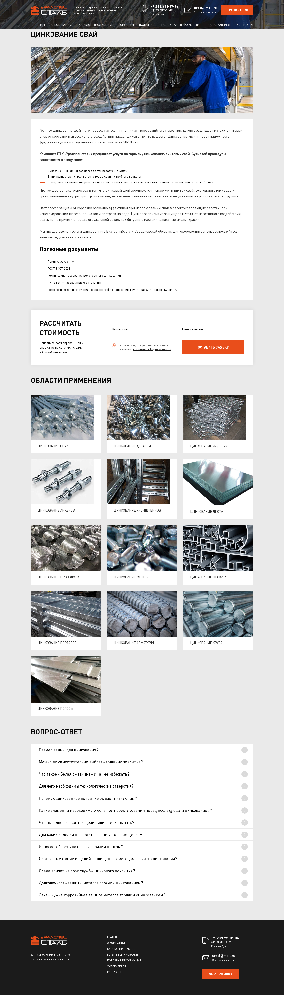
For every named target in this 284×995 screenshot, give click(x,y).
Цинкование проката (208, 577)
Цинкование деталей (132, 446)
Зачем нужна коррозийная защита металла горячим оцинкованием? (102, 894)
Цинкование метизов (133, 577)
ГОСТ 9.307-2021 (58, 268)
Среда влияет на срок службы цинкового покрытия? (87, 870)
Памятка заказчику (60, 261)
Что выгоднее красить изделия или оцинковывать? (86, 822)
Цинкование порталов (57, 643)
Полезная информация (181, 24)
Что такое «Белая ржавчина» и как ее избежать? (84, 773)
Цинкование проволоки (58, 577)
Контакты (245, 24)
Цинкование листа (206, 511)
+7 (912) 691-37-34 (164, 6)
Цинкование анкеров (56, 510)
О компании (61, 24)
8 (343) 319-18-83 (162, 10)
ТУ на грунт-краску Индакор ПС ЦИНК (74, 282)
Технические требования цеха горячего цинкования (84, 275)
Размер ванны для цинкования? (68, 749)
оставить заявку (213, 347)
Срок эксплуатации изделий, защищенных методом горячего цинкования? (108, 858)
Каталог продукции (95, 24)
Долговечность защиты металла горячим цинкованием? (91, 882)
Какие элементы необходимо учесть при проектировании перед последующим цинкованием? (125, 810)
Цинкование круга (206, 643)
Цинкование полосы (56, 708)
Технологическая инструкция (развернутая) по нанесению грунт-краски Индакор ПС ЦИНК (112, 289)
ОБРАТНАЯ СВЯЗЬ (237, 10)
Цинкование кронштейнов (137, 510)
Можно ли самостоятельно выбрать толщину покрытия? (91, 761)
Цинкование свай (53, 446)
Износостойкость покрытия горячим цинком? (81, 846)
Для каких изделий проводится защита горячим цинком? (92, 834)
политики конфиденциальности (152, 349)
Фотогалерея (219, 24)
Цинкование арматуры (134, 643)
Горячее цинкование (136, 24)
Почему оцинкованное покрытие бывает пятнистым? (88, 798)
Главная (38, 24)
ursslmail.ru (205, 8)
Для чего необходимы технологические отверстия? (86, 786)
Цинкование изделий (209, 446)
